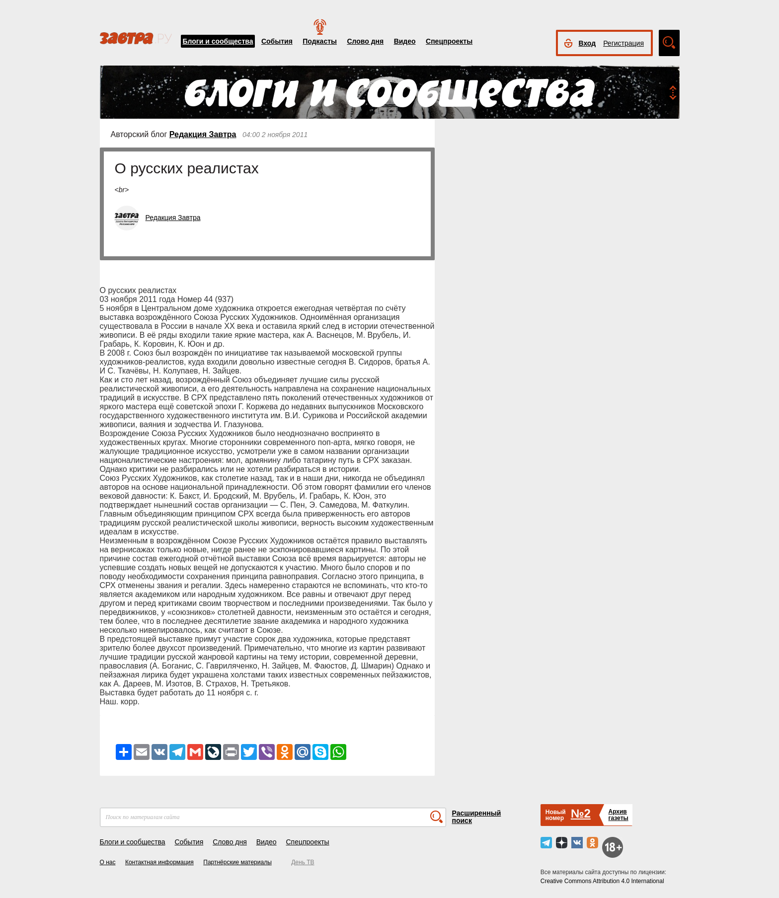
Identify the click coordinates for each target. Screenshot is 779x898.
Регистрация (623, 43)
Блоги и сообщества (218, 41)
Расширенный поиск (476, 816)
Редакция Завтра (202, 134)
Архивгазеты (618, 815)
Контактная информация (159, 862)
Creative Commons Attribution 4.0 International (602, 881)
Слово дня (365, 41)
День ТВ (302, 862)
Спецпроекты (449, 41)
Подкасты (320, 41)
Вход (587, 43)
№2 (581, 813)
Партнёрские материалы (237, 862)
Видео (405, 41)
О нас (108, 862)
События (277, 41)
